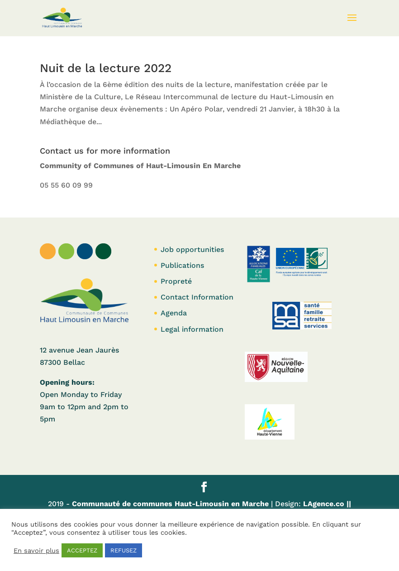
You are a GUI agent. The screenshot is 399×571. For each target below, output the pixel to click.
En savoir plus (36, 551)
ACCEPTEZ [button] (82, 550)
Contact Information (197, 297)
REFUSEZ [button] (123, 550)
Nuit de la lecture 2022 (105, 68)
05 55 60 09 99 (66, 185)
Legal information (192, 329)
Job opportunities (192, 249)
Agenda (174, 313)
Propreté (176, 281)
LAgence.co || (326, 503)
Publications (182, 265)
